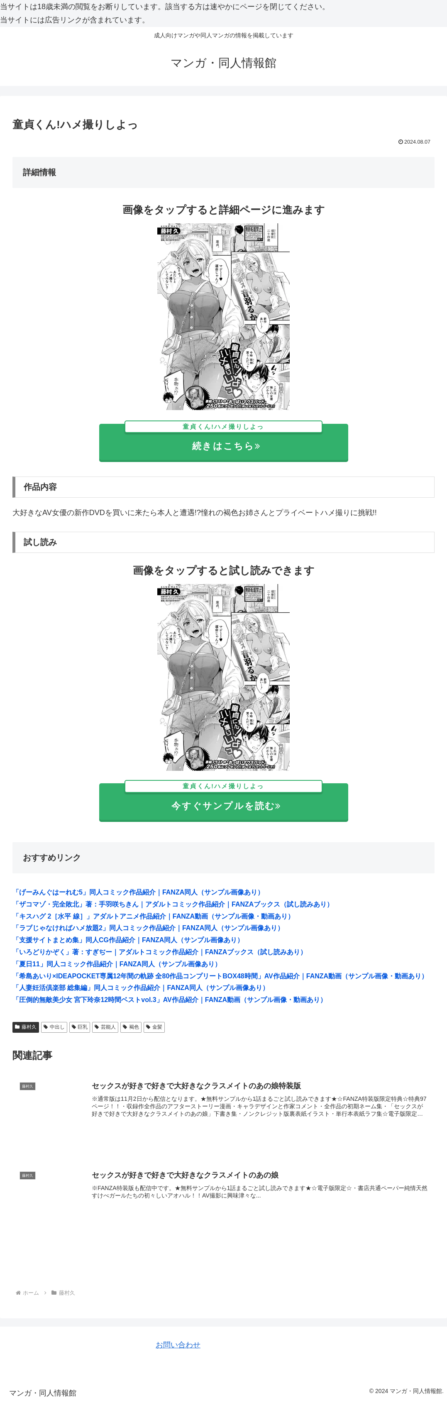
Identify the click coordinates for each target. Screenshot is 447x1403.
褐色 (131, 1027)
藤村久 (26, 1027)
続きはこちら (223, 438)
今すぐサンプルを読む (223, 797)
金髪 (154, 1027)
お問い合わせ (178, 1345)
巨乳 (80, 1027)
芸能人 (105, 1027)
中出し (54, 1027)
